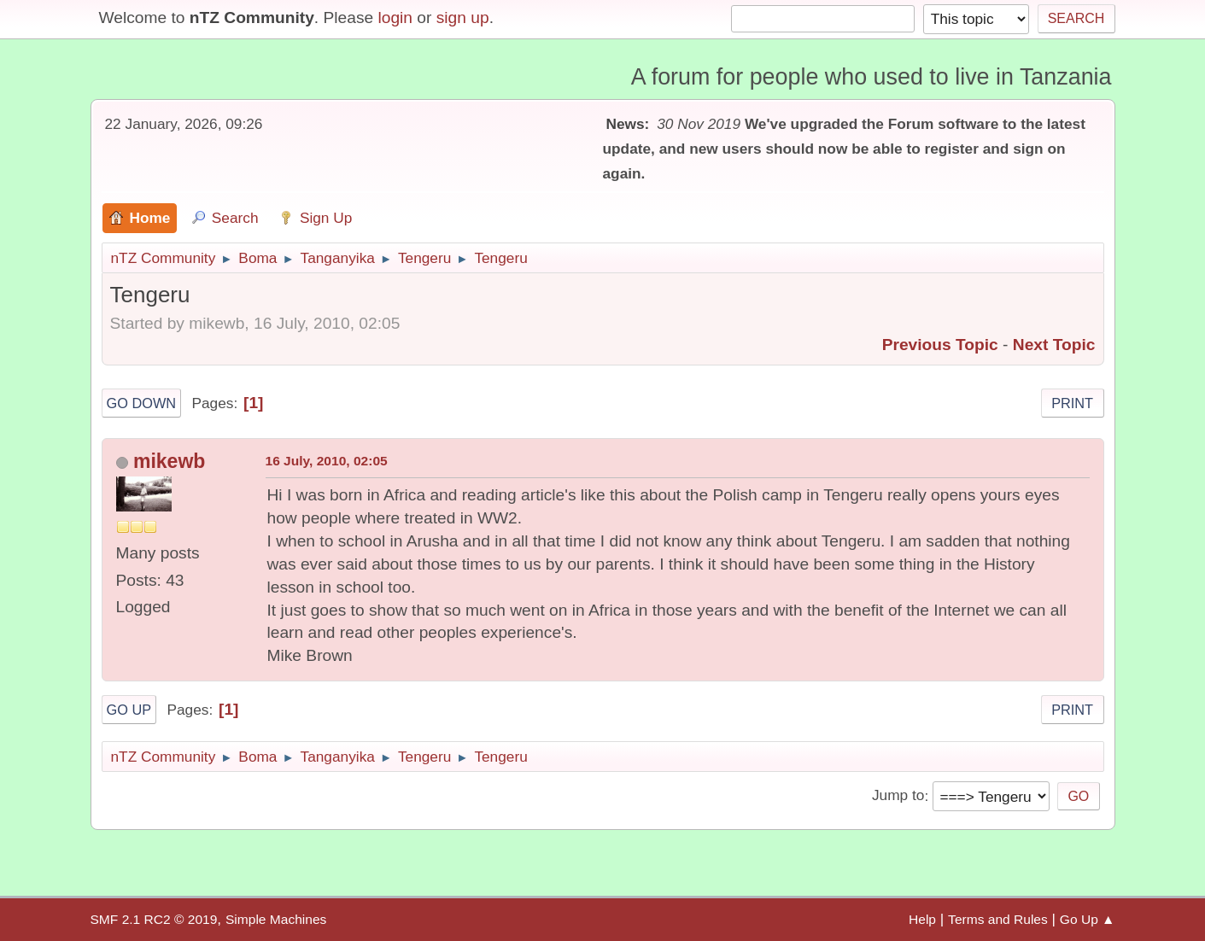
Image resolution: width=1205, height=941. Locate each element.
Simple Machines (275, 919)
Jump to (898, 795)
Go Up (129, 709)
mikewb (169, 461)
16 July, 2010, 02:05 (327, 460)
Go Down (142, 403)
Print (1072, 403)
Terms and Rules (998, 919)
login (394, 17)
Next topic (1054, 345)
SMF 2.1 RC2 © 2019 (154, 919)
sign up (462, 17)
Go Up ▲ (1087, 919)
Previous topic (940, 345)
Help (922, 919)
